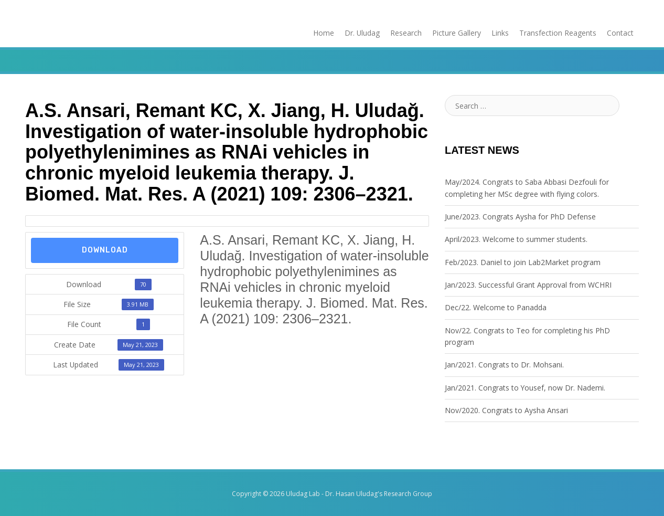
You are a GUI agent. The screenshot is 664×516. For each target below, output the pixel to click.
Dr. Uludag (362, 33)
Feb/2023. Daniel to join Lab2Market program (523, 262)
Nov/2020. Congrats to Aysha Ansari (506, 410)
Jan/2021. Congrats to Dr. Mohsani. (504, 365)
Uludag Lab (303, 494)
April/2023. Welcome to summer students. (516, 239)
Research (406, 33)
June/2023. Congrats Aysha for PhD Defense (520, 217)
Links (500, 33)
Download (105, 250)
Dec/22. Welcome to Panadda (496, 308)
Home (323, 33)
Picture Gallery (456, 33)
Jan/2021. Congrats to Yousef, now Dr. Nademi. (525, 388)
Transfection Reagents (557, 33)
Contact (620, 33)
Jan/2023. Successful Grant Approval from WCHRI (528, 285)
